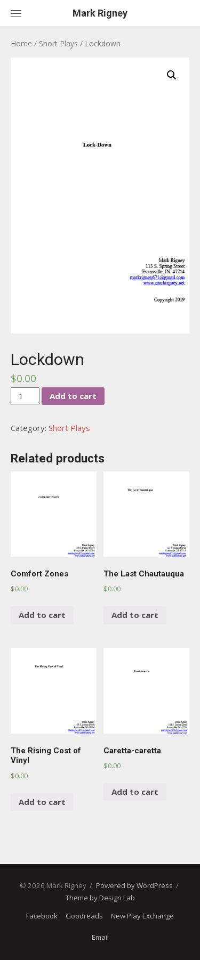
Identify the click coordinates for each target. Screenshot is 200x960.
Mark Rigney (100, 13)
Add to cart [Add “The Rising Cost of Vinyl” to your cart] (42, 801)
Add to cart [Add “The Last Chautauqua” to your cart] (134, 614)
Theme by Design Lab (100, 897)
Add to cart (73, 395)
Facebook (42, 916)
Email (100, 937)
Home (21, 43)
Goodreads (84, 916)
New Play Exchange (142, 916)
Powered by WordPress (134, 885)
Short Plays (58, 43)
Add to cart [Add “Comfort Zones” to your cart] (42, 614)
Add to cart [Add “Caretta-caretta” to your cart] (134, 791)
